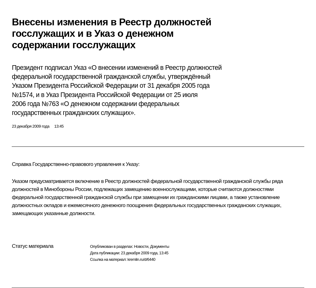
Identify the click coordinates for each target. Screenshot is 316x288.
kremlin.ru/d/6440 (141, 259)
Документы (159, 246)
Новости (141, 246)
